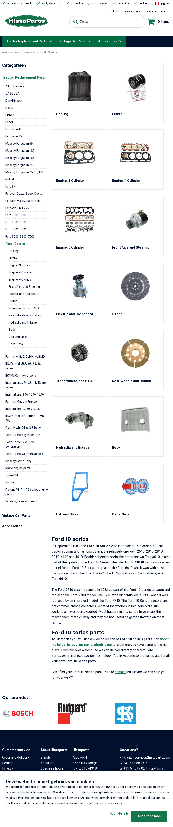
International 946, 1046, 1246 (24, 394)
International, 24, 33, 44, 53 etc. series (25, 385)
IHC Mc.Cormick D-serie (20, 375)
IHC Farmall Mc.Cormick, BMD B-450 (26, 418)
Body (12, 329)
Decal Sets (16, 344)
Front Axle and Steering (24, 286)
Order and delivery (15, 757)
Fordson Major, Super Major (23, 200)
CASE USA (12, 93)
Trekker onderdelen (28, 52)
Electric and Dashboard (24, 294)
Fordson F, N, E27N (17, 208)
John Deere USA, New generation (19, 444)
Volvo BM (11, 475)
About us (47, 763)
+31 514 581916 (135, 763)
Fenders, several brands (21, 501)
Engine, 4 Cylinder (20, 272)
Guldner (10, 482)
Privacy (7, 768)
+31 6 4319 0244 (136, 768)
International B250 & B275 (22, 408)
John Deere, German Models (24, 453)
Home (6, 52)
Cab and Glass (18, 336)
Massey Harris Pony (18, 461)
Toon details (111, 816)
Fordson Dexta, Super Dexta (23, 193)
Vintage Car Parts (72, 41)
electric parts (104, 645)
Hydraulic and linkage (23, 322)
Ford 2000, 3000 (16, 215)
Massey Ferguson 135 (19, 150)
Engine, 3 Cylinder (20, 265)
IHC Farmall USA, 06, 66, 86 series (23, 366)
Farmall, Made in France (21, 401)
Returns (7, 763)
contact (120, 672)
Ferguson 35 (13, 136)
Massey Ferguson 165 (19, 158)
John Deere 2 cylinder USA (23, 435)
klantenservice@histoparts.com (147, 757)
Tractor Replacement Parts (26, 41)
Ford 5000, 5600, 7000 (20, 236)
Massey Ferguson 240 (19, 165)
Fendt (9, 122)
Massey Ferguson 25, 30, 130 (24, 172)
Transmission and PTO (24, 308)
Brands (46, 757)
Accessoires (107, 41)
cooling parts (81, 645)
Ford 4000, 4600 (16, 229)
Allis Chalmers (14, 86)
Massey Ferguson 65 (19, 143)
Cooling (14, 251)
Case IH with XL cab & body (23, 427)
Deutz (9, 107)
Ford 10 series (15, 243)
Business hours (52, 768)
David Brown (13, 100)
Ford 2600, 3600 (16, 222)
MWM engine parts (17, 468)
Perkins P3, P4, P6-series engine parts (26, 492)
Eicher (9, 115)
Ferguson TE (13, 129)
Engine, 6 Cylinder (20, 279)
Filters (13, 258)
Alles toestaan (149, 816)
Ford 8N (10, 186)
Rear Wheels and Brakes (25, 315)
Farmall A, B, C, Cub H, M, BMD (25, 356)
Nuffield (10, 179)
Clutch (13, 301)
